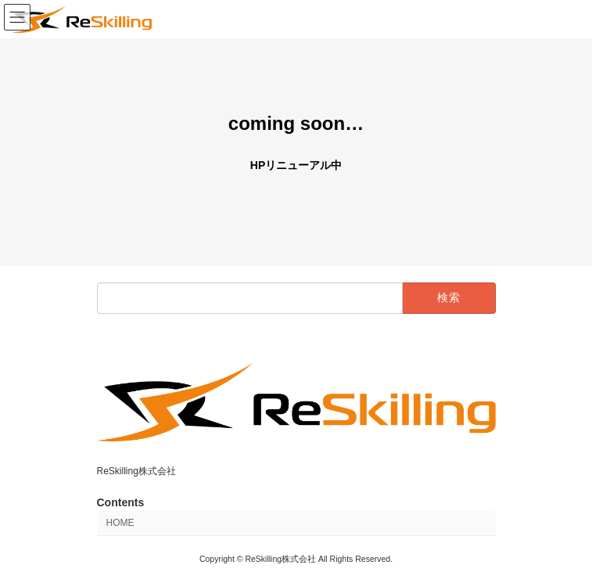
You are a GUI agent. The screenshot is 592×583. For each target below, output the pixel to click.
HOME (120, 523)
